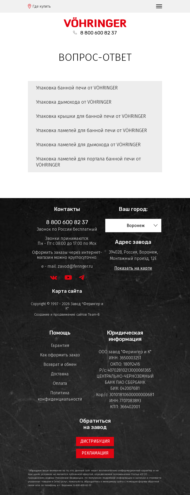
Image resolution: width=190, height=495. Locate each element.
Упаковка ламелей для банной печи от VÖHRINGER (91, 130)
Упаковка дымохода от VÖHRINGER (73, 102)
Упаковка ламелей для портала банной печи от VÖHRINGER (88, 162)
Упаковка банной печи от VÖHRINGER (77, 88)
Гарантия (60, 345)
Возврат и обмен (60, 364)
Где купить (42, 6)
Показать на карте (133, 268)
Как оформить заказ (60, 354)
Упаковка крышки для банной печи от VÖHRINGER (91, 116)
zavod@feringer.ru (75, 266)
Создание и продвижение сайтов (60, 314)
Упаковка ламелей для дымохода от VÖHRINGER (88, 145)
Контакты (67, 209)
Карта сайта (67, 291)
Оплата (60, 383)
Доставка (60, 373)
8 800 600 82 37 (98, 33)
